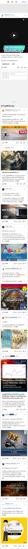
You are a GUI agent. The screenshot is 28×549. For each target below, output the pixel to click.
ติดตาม (12, 14)
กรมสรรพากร (5, 64)
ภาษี (13, 64)
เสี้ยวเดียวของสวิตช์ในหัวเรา (10, 172)
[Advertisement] (14, 8)
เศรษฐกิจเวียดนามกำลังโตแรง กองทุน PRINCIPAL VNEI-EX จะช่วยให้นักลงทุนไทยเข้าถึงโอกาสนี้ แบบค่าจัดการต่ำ (14, 396)
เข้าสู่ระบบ (24, 2)
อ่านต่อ (16, 123)
